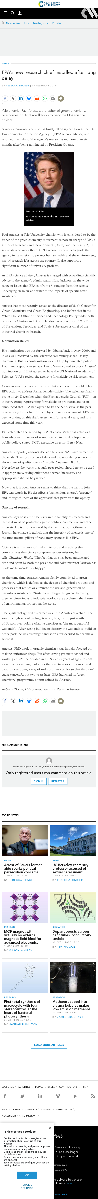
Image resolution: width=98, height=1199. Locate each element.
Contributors (68, 1087)
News (5, 63)
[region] (27, 1161)
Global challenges (67, 1152)
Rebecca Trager (17, 85)
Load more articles (49, 1045)
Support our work (67, 1156)
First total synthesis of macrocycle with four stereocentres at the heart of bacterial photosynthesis (22, 1009)
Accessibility (10, 1115)
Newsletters (13, 23)
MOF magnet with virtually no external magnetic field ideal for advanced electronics (22, 937)
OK (27, 1175)
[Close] (50, 1128)
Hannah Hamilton (23, 1024)
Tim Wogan (66, 946)
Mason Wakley (20, 950)
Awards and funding (67, 1147)
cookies (70, 1183)
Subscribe (8, 1087)
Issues (51, 1087)
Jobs (26, 23)
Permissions (29, 1115)
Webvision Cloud (58, 1194)
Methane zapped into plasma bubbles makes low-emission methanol (71, 1005)
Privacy (32, 1109)
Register (57, 781)
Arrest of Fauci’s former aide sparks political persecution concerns (23, 868)
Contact (17, 1109)
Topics (39, 1087)
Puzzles (56, 23)
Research (10, 927)
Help (4, 1109)
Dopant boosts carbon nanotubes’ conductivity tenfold (71, 935)
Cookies (46, 1109)
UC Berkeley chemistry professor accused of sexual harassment (70, 868)
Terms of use (64, 1109)
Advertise (24, 1087)
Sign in (39, 781)
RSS (84, 1087)
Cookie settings (27, 1186)
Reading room (41, 23)
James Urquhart (70, 1017)
